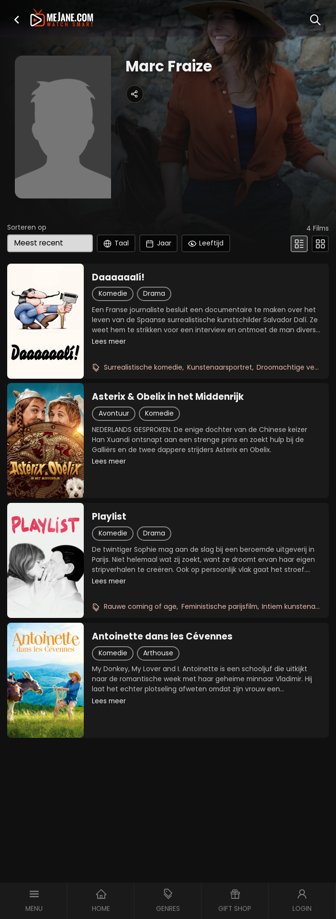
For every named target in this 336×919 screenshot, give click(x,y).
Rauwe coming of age (140, 606)
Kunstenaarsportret (219, 367)
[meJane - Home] (62, 18)
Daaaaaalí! (118, 277)
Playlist (109, 517)
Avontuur (114, 413)
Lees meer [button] (109, 341)
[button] (16, 19)
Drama (154, 293)
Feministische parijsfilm (219, 606)
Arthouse (158, 653)
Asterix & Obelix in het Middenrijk (168, 397)
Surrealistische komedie (143, 367)
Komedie (113, 293)
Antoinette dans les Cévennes (162, 636)
